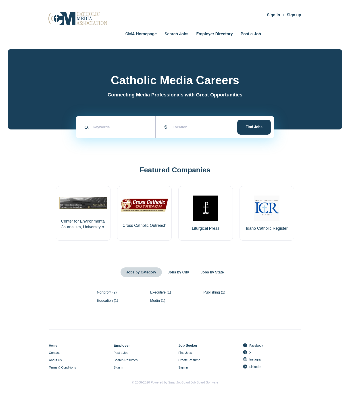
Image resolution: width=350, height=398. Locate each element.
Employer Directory (214, 33)
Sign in (273, 14)
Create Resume (189, 360)
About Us (55, 360)
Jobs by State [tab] (212, 272)
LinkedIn (255, 367)
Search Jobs (176, 33)
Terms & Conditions (62, 367)
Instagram (256, 359)
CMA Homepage (141, 33)
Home (53, 345)
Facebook (256, 345)
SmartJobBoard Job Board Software (193, 382)
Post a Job (251, 33)
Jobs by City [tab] (178, 272)
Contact (54, 352)
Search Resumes (126, 360)
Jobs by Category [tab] (141, 272)
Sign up (294, 14)
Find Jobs (254, 127)
